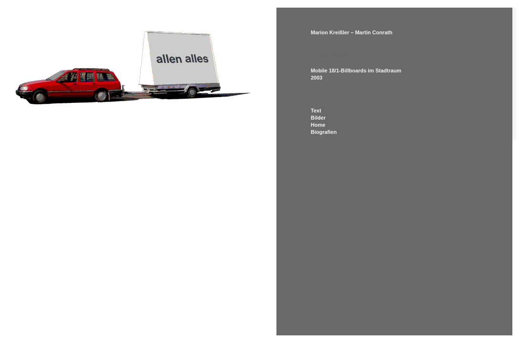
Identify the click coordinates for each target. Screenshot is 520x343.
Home (318, 125)
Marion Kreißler (330, 32)
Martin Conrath (373, 32)
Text (316, 110)
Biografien (323, 132)
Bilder (318, 118)
